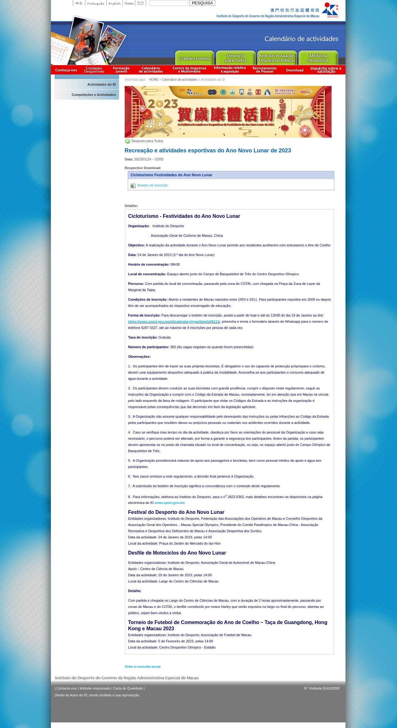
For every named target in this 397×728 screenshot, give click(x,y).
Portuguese (95, 3)
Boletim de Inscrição (149, 185)
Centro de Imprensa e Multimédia (189, 69)
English (114, 3)
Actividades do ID (101, 84)
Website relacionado (94, 688)
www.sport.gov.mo (170, 503)
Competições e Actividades (94, 95)
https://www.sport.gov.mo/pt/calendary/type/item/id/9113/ (174, 321)
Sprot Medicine (318, 56)
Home (129, 3)
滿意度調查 (327, 69)
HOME (153, 79)
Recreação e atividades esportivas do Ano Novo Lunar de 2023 (208, 150)
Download (295, 69)
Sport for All (235, 56)
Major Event (194, 56)
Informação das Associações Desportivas (95, 69)
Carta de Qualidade (128, 688)
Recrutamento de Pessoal (265, 69)
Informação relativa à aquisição (230, 69)
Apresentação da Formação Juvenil (121, 69)
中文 (79, 3)
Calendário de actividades (151, 69)
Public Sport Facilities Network (276, 56)
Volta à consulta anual (142, 666)
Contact (140, 3)
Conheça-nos (66, 69)
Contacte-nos (66, 688)
